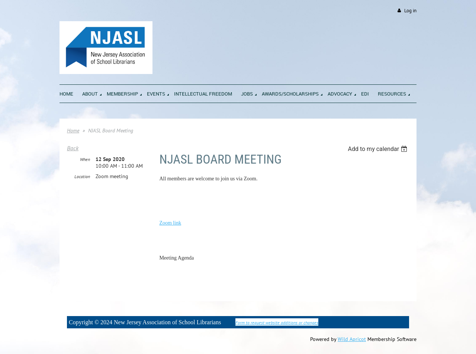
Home (73, 130)
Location (82, 176)
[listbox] (378, 149)
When (85, 159)
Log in (410, 10)
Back (72, 148)
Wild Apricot (352, 339)
